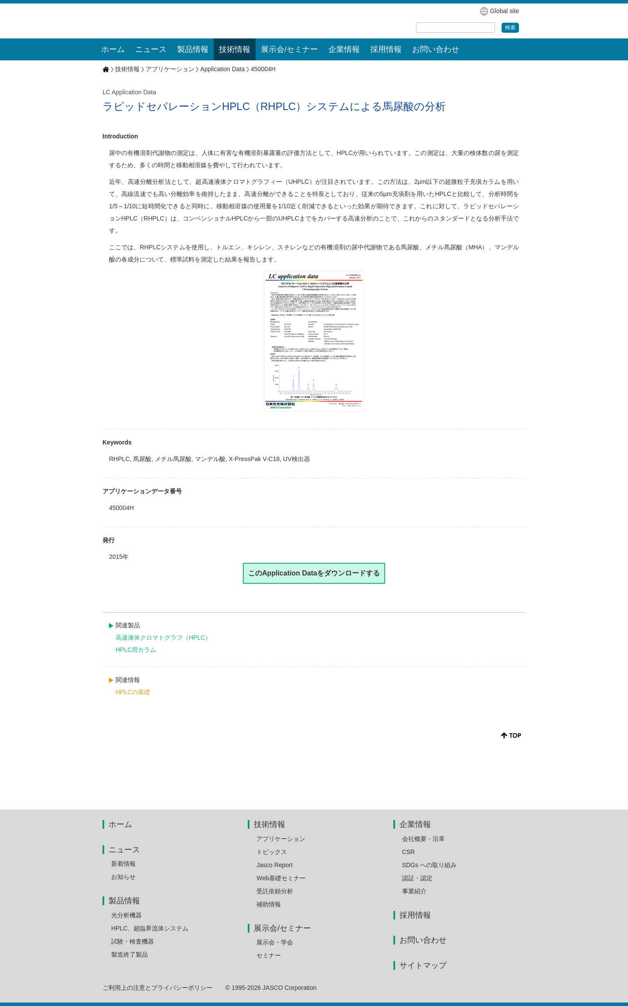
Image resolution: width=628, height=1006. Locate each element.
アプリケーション (170, 68)
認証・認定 (417, 878)
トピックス (271, 851)
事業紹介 (414, 891)
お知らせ (123, 876)
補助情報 (268, 904)
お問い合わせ (435, 49)
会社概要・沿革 (423, 838)
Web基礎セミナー (281, 878)
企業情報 (415, 824)
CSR (408, 851)
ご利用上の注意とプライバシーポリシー (157, 987)
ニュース (124, 849)
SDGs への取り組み (429, 864)
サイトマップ (423, 965)
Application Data (222, 68)
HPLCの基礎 (133, 692)
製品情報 (124, 900)
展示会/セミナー (282, 928)
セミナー (268, 955)
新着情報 (123, 863)
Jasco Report (274, 864)
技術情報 (127, 68)
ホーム (113, 49)
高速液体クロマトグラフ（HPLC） (163, 637)
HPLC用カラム (136, 649)
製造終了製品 (129, 954)
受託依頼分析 (274, 891)
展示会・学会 (274, 942)
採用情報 (386, 49)
